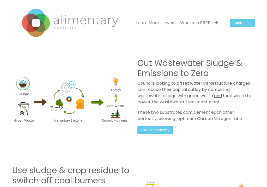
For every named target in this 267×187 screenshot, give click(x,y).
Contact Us (242, 23)
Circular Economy (155, 130)
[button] (216, 23)
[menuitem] (147, 23)
